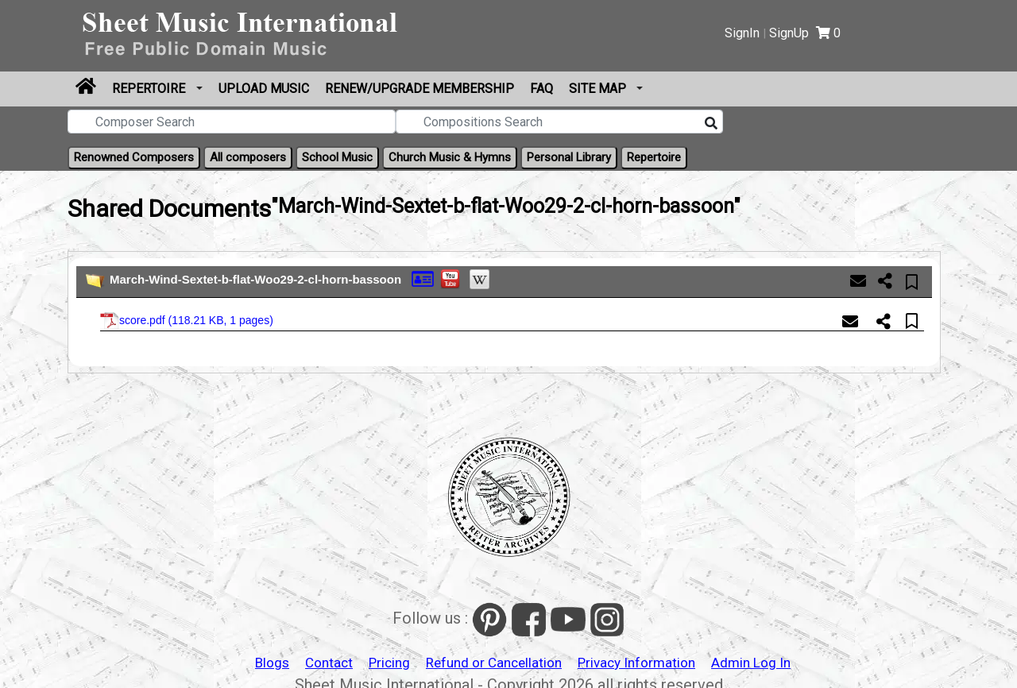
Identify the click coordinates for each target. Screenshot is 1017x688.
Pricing (389, 663)
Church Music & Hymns (450, 157)
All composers (248, 157)
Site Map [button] (599, 88)
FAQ (541, 88)
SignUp (789, 33)
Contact (329, 663)
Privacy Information (636, 663)
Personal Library (569, 157)
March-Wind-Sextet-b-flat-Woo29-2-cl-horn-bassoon (255, 279)
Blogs (272, 663)
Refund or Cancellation (494, 663)
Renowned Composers (134, 157)
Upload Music (263, 88)
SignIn (742, 33)
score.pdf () (186, 320)
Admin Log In (751, 663)
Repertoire (150, 88)
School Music (337, 157)
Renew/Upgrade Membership (419, 88)
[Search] (711, 124)
